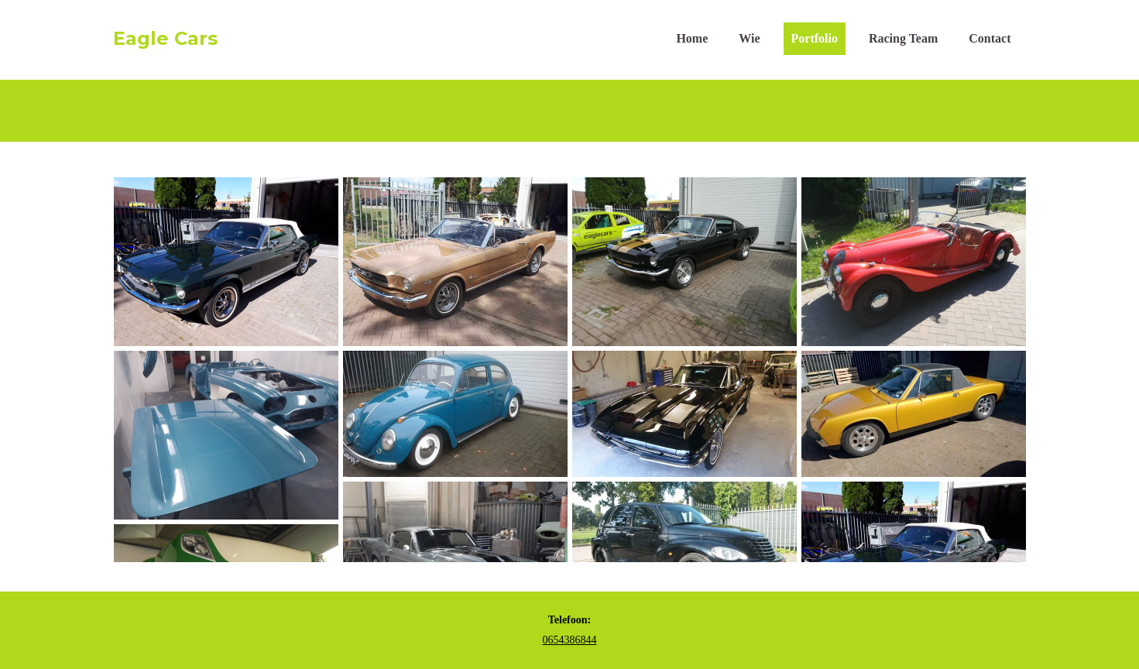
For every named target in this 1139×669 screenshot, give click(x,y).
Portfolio (814, 38)
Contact (989, 38)
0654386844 (570, 640)
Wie (749, 38)
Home (692, 38)
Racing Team (903, 38)
